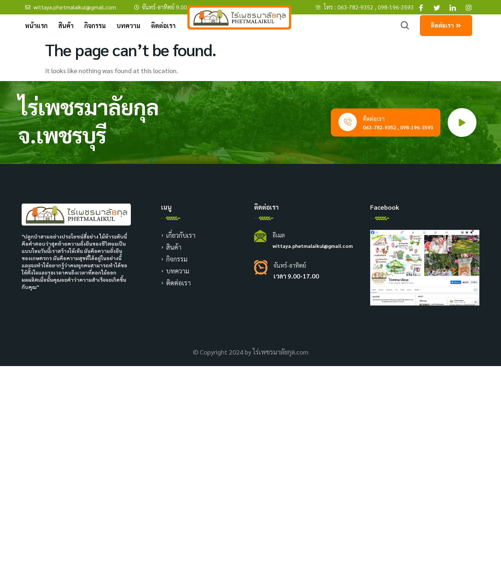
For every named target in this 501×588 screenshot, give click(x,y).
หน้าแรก (36, 25)
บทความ (128, 25)
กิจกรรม (95, 25)
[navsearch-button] (405, 26)
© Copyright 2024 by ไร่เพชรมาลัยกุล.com (251, 352)
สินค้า (66, 25)
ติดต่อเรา (163, 25)
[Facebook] (421, 7)
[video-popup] (462, 122)
